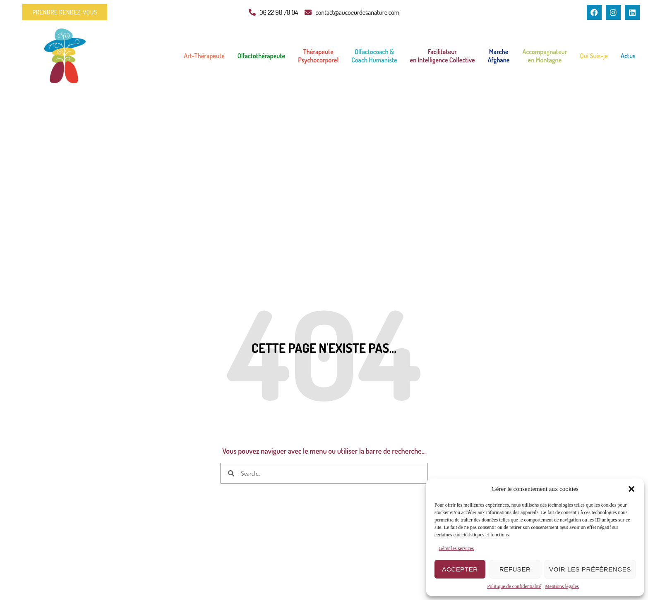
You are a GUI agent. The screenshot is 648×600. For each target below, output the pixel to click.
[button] (631, 489)
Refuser (515, 569)
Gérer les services (456, 548)
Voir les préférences (590, 569)
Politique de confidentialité (514, 586)
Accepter (460, 569)
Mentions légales (562, 586)
